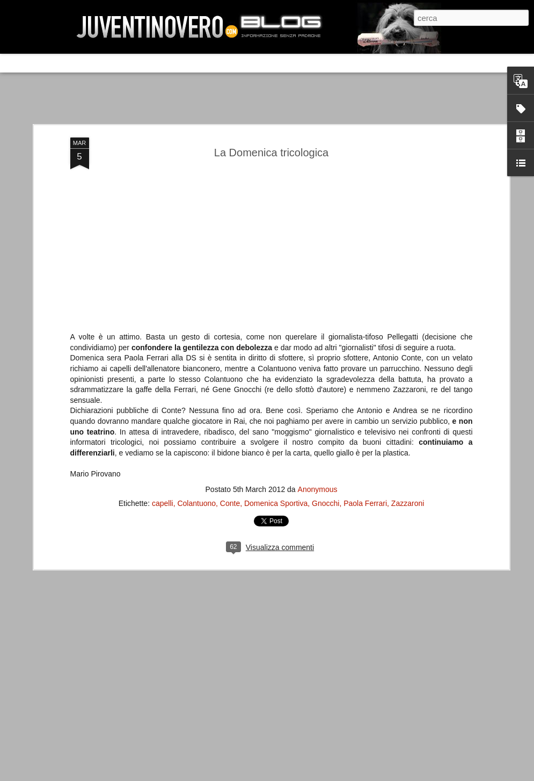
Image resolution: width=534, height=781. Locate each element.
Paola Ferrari (365, 353)
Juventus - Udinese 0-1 (89, 603)
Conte (230, 353)
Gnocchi (325, 353)
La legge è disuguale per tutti (100, 694)
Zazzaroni (407, 353)
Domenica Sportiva (276, 353)
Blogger (419, 772)
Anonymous (318, 339)
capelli (162, 353)
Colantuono (196, 353)
